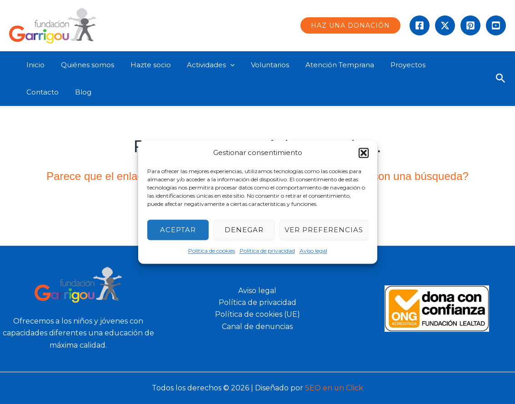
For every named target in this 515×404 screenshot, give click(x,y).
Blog (33, 92)
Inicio (34, 64)
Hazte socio (144, 64)
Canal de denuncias (257, 326)
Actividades (201, 65)
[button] (363, 152)
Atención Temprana (325, 64)
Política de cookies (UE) (257, 314)
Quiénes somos (83, 64)
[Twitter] (445, 25)
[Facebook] (420, 25)
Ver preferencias (324, 229)
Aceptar (178, 229)
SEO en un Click (334, 388)
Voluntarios (258, 64)
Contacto (438, 64)
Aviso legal (313, 251)
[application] (221, 65)
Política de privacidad (267, 251)
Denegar (244, 229)
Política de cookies (211, 251)
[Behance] (496, 25)
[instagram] (470, 25)
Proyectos (390, 64)
